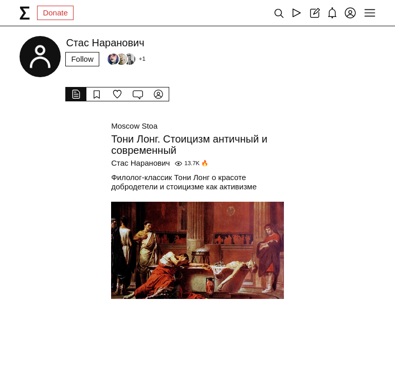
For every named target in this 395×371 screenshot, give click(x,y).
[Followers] (126, 59)
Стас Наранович (140, 162)
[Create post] (315, 13)
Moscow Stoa (134, 125)
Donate (55, 12)
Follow (82, 59)
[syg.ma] (25, 13)
